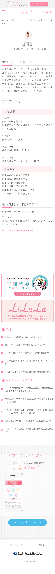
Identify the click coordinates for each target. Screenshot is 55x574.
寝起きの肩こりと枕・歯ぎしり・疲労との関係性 (27, 353)
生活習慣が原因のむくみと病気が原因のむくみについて (29, 362)
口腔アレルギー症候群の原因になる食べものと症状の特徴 (29, 430)
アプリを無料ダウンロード (28, 522)
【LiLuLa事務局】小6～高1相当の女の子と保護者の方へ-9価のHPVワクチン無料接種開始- (29, 389)
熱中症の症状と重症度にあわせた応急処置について (28, 421)
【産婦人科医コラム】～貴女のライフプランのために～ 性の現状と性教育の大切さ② (29, 411)
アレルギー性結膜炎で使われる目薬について (25, 345)
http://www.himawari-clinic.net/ (18, 230)
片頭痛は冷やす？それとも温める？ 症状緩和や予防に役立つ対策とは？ (29, 400)
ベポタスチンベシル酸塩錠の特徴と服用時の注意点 (28, 372)
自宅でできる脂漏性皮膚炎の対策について (24, 337)
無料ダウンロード (39, 4)
